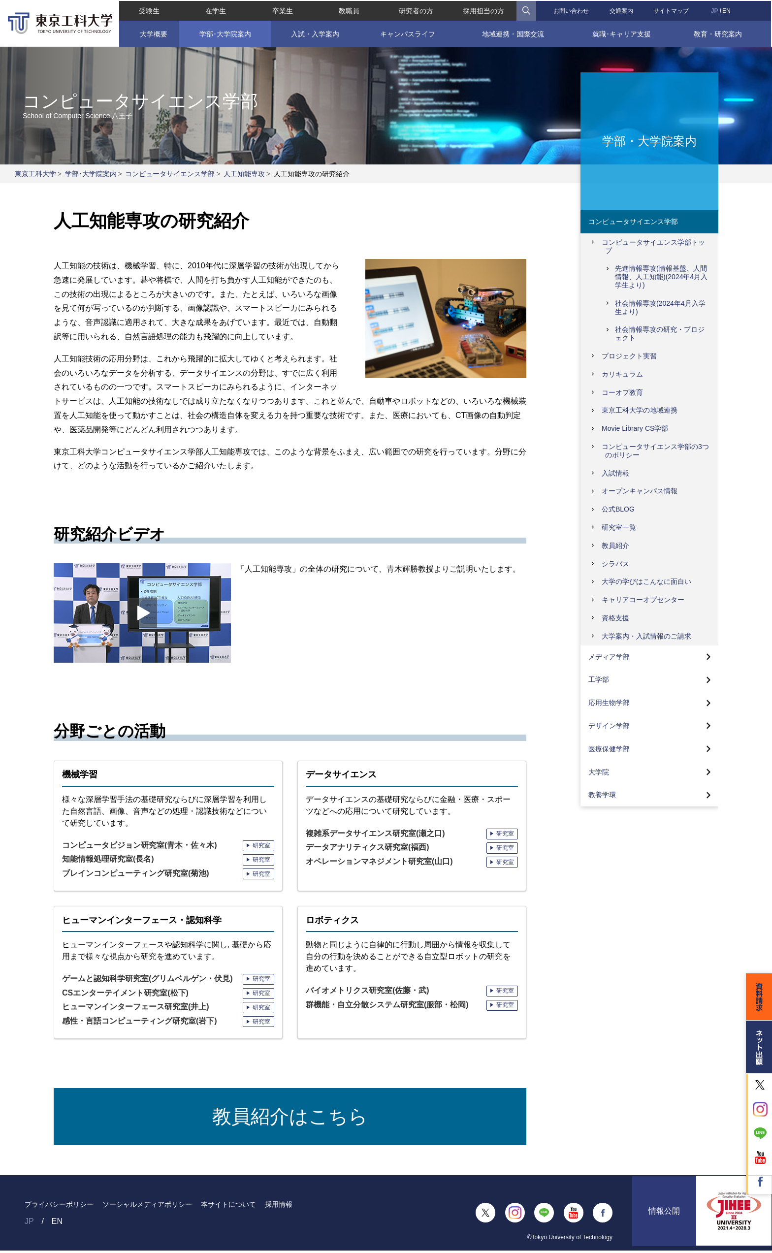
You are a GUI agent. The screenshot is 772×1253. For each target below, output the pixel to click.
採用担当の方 (484, 10)
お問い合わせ (571, 9)
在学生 (215, 10)
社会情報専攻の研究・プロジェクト (660, 333)
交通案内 (622, 9)
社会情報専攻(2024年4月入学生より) (660, 307)
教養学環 (602, 795)
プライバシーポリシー (59, 1206)
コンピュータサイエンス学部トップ (653, 246)
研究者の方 (416, 10)
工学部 (598, 679)
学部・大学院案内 (649, 140)
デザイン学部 (609, 726)
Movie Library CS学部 (635, 428)
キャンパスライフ (407, 33)
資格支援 (615, 618)
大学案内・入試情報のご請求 (646, 636)
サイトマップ (672, 9)
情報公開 (664, 1215)
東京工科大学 (35, 174)
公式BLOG (618, 509)
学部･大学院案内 (224, 33)
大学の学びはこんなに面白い (646, 581)
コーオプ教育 (622, 392)
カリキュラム (622, 374)
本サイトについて (228, 1206)
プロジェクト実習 (629, 356)
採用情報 (278, 1206)
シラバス (615, 564)
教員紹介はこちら (290, 1117)
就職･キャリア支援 (622, 33)
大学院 (598, 772)
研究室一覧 (619, 527)
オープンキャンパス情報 (639, 491)
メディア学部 (609, 657)
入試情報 (615, 473)
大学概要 (153, 33)
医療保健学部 (609, 749)
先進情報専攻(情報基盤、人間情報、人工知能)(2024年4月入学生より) (661, 276)
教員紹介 (615, 545)
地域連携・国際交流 (513, 33)
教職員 (349, 10)
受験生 (148, 10)
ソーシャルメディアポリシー (147, 1206)
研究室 (261, 845)
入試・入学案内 (314, 33)
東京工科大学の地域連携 (639, 410)
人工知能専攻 (244, 174)
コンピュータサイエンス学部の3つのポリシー (655, 451)
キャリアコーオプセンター (643, 600)
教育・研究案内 (719, 33)
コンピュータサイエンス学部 (170, 174)
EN (727, 9)
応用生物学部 (609, 703)
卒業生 (282, 10)
